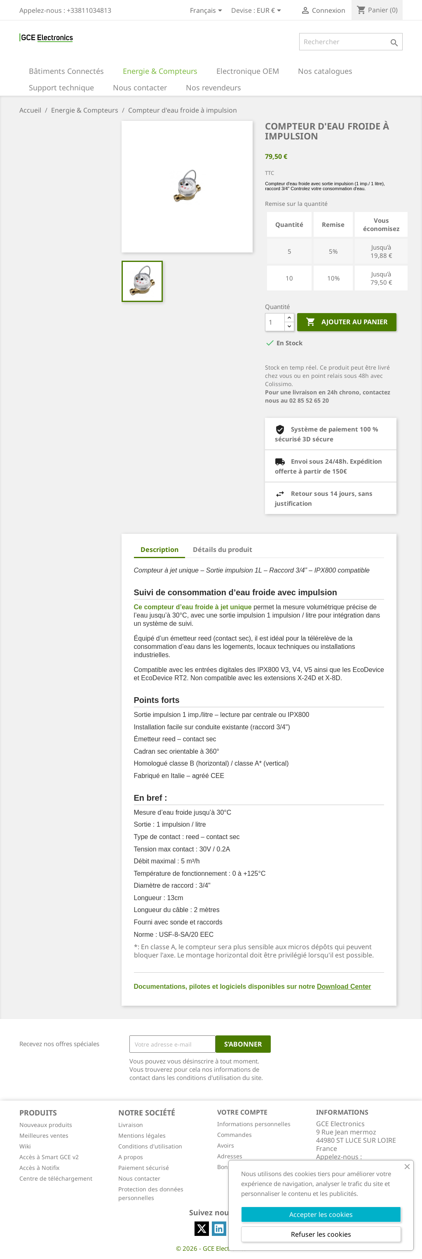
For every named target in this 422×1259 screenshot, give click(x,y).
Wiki (25, 1146)
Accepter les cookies (321, 1214)
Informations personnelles (254, 1124)
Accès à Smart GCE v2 (49, 1157)
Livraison (130, 1125)
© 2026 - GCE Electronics (211, 1248)
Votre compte (242, 1112)
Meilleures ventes (43, 1135)
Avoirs (225, 1145)
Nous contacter (139, 1178)
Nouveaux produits (45, 1125)
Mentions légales (142, 1135)
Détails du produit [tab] (222, 549)
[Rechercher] (351, 41)
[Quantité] (275, 322)
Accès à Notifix (39, 1168)
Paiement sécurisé (143, 1168)
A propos (130, 1157)
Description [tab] (159, 549)
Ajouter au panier (347, 322)
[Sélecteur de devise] (270, 11)
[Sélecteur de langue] (207, 11)
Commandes (234, 1135)
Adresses (229, 1156)
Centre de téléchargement (55, 1178)
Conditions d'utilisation (150, 1146)
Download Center (344, 986)
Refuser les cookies (321, 1234)
